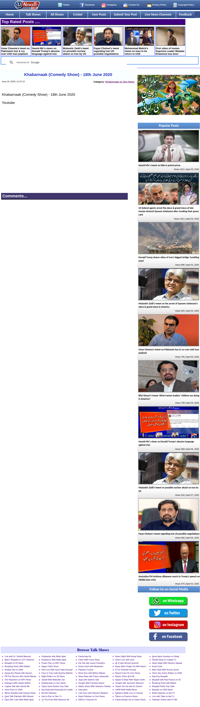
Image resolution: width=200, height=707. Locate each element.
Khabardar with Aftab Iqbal (53, 656)
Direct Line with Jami (124, 660)
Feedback (185, 14)
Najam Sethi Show (50, 666)
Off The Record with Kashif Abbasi (20, 676)
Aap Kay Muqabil (160, 676)
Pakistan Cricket (85, 670)
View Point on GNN (13, 690)
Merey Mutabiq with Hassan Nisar (20, 693)
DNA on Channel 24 (87, 699)
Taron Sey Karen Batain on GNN (167, 673)
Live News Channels (158, 14)
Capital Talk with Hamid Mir (17, 686)
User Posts (99, 14)
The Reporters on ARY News (18, 680)
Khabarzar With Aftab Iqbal (53, 660)
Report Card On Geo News (127, 673)
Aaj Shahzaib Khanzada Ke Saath (57, 690)
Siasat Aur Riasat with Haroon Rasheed (18, 673)
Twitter (66, 5)
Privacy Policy (159, 5)
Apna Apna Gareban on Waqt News (165, 656)
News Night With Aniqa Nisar (128, 656)
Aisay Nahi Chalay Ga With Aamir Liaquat (130, 666)
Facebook (89, 5)
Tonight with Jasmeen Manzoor (129, 683)
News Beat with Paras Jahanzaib (93, 676)
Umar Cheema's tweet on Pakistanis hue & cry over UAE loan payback (15, 41)
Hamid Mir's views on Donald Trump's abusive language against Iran (46, 41)
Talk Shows (33, 14)
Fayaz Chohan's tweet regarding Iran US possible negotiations (108, 41)
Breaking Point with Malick (164, 683)
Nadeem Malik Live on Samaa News (129, 693)
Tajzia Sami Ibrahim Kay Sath (55, 686)
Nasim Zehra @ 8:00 (124, 676)
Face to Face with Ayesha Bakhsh (57, 673)
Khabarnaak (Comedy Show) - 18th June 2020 (68, 74)
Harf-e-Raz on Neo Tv (51, 696)
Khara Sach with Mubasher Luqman (90, 666)
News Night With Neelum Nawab (167, 663)
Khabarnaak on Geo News (119, 81)
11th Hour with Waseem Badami (93, 693)
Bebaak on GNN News (162, 690)
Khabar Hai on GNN (14, 670)
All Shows (57, 14)
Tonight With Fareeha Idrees (91, 683)
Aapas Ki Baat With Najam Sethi (130, 680)
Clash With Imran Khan (89, 660)
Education (83, 690)
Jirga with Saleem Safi (88, 680)
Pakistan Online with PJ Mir (164, 699)
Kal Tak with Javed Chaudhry (91, 663)
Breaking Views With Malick (17, 666)
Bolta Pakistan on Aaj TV (163, 693)
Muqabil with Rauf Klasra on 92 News (166, 680)
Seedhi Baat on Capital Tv (164, 660)
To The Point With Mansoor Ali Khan (55, 699)
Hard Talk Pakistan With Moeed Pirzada (19, 696)
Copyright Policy (186, 5)
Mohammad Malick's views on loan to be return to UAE (139, 41)
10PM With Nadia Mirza (126, 690)
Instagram (111, 5)
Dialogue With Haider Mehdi (17, 683)
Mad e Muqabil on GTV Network (19, 660)
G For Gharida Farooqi (125, 670)
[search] (66, 62)
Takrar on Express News (126, 696)
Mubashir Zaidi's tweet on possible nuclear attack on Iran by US (77, 41)
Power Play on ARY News (53, 663)
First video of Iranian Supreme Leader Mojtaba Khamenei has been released (170, 41)
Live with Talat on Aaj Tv (163, 696)
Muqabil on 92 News (14, 663)
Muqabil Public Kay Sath (163, 686)
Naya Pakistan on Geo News (91, 696)
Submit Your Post (125, 14)
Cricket (77, 14)
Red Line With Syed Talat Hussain (57, 670)
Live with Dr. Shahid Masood (18, 656)
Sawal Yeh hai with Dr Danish (128, 686)
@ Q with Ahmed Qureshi (127, 663)
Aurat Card (157, 666)
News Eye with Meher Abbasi (91, 673)
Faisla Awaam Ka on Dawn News (130, 699)
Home (10, 14)
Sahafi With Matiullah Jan (53, 680)
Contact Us (134, 5)
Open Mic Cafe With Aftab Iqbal (19, 699)
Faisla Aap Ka (84, 656)
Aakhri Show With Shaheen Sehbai (94, 686)
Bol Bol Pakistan (48, 693)
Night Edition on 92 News (53, 676)
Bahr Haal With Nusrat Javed (165, 670)
